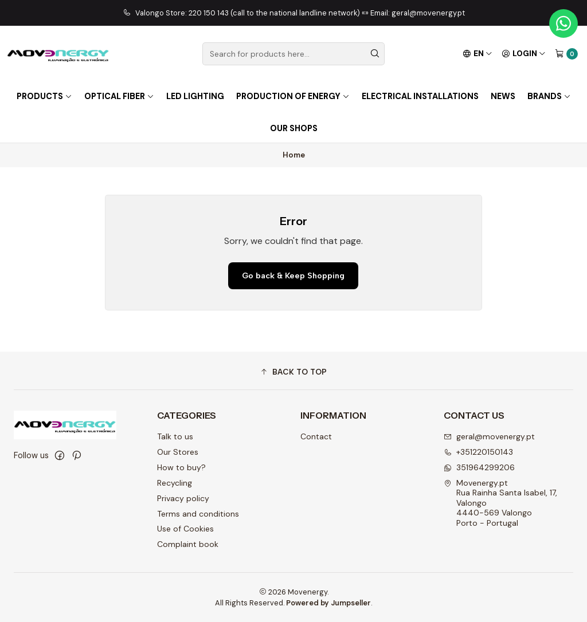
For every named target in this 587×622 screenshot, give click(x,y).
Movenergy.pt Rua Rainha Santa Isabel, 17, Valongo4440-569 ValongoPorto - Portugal (500, 503)
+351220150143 (478, 452)
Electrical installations (420, 96)
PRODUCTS (44, 96)
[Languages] (477, 54)
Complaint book (187, 544)
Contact (316, 436)
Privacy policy (183, 498)
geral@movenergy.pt (489, 436)
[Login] (524, 54)
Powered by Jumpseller (328, 603)
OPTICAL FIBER (119, 96)
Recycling (174, 483)
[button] (293, 372)
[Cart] (566, 54)
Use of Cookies (185, 528)
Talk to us (175, 436)
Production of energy (293, 96)
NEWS (503, 96)
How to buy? (181, 467)
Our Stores (177, 452)
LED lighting (195, 96)
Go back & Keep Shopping (293, 275)
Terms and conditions (198, 514)
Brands (549, 96)
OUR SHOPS (294, 128)
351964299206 (479, 467)
